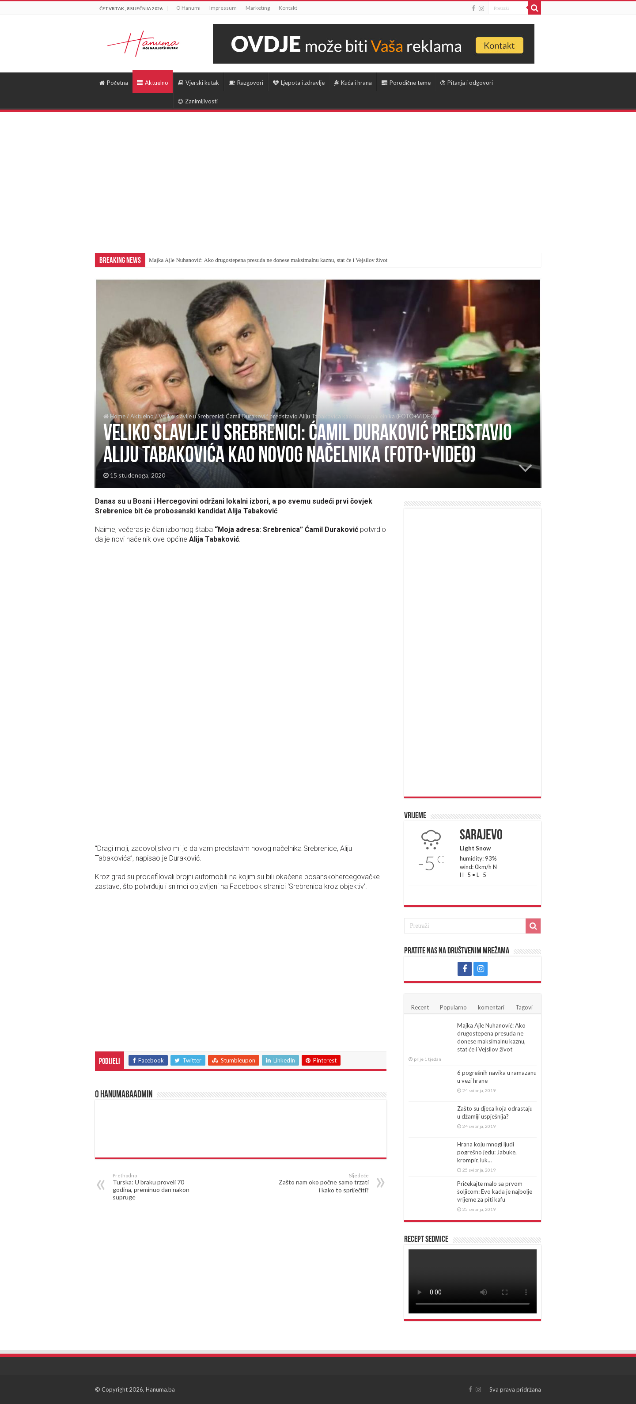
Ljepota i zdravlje (299, 82)
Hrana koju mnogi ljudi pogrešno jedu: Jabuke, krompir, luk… (487, 1152)
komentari (491, 1007)
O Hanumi (188, 7)
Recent (420, 1007)
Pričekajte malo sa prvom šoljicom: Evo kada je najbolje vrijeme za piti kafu (494, 1191)
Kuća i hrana (353, 82)
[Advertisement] (318, 178)
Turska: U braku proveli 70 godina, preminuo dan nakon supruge (158, 1187)
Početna (113, 82)
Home (114, 416)
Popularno (453, 1007)
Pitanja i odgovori (466, 82)
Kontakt (288, 7)
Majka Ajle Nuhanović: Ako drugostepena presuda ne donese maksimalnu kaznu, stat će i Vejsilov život (268, 260)
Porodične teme (406, 82)
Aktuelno (152, 82)
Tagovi (524, 1007)
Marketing (258, 7)
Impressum (223, 7)
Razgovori (246, 82)
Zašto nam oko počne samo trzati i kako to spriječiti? (323, 1183)
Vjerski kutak (198, 82)
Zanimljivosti (198, 101)
